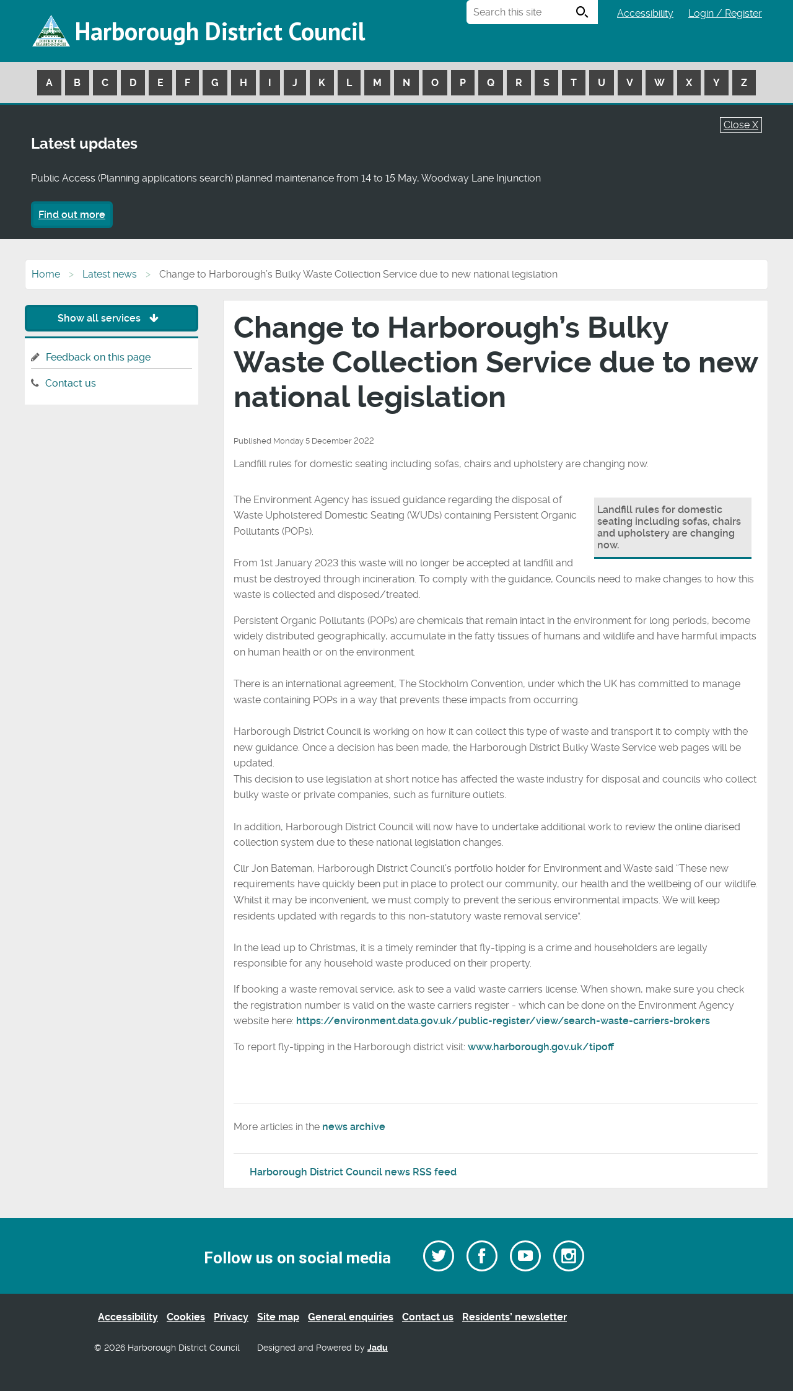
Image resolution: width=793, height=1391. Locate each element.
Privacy (231, 1317)
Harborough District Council (220, 31)
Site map (278, 1317)
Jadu (377, 1348)
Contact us (70, 383)
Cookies (186, 1317)
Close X (741, 125)
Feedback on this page (98, 357)
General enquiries (350, 1317)
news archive (353, 1127)
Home (46, 274)
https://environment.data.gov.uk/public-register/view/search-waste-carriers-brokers (503, 1021)
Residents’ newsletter (514, 1317)
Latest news (109, 274)
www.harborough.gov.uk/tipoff (541, 1047)
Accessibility (645, 13)
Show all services (111, 318)
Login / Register (725, 13)
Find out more (71, 215)
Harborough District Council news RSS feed (353, 1172)
